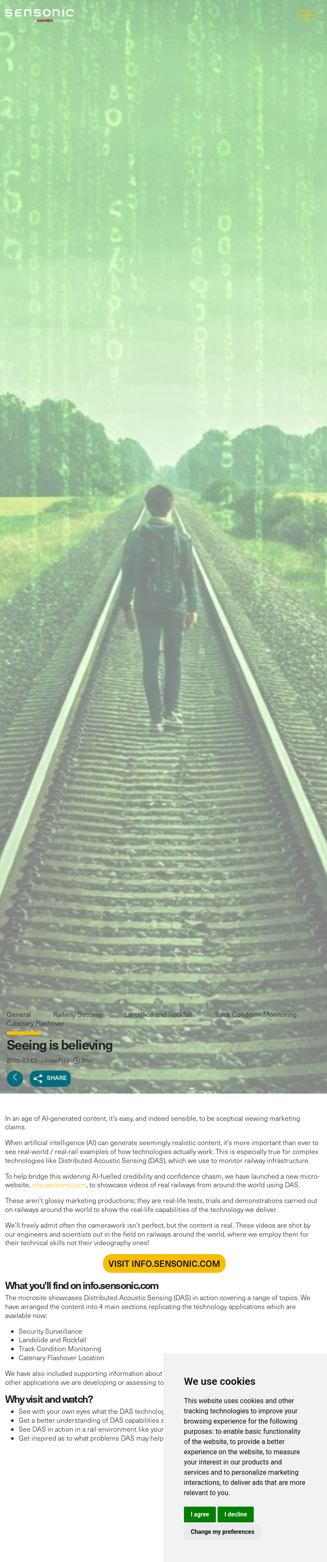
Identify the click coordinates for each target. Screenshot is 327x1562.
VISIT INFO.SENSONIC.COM (164, 1263)
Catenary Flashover (36, 1023)
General (20, 1014)
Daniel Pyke (55, 1060)
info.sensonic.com (59, 1184)
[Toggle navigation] (307, 16)
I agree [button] (200, 1514)
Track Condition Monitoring (255, 1014)
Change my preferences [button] (222, 1531)
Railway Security (78, 1014)
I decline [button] (235, 1514)
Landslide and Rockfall (159, 1014)
